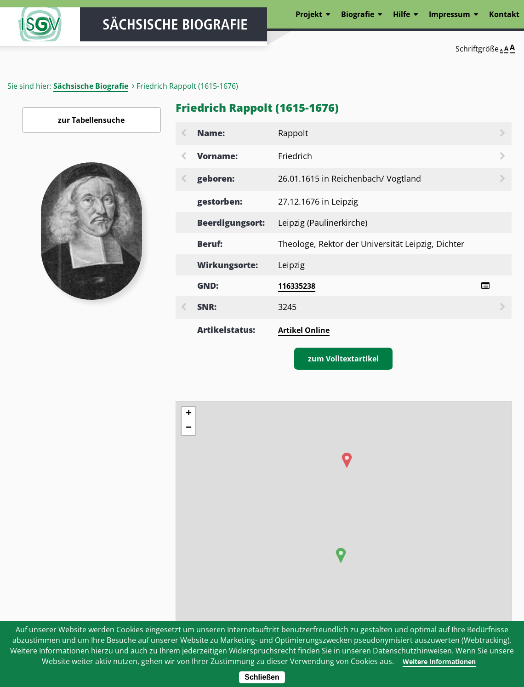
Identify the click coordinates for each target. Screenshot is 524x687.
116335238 (296, 286)
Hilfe (401, 14)
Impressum (449, 14)
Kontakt (504, 14)
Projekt (309, 14)
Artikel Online (304, 331)
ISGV (27, 33)
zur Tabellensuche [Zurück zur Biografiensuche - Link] (91, 120)
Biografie (357, 14)
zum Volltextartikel (343, 360)
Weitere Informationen (439, 661)
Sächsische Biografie (90, 86)
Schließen (262, 677)
